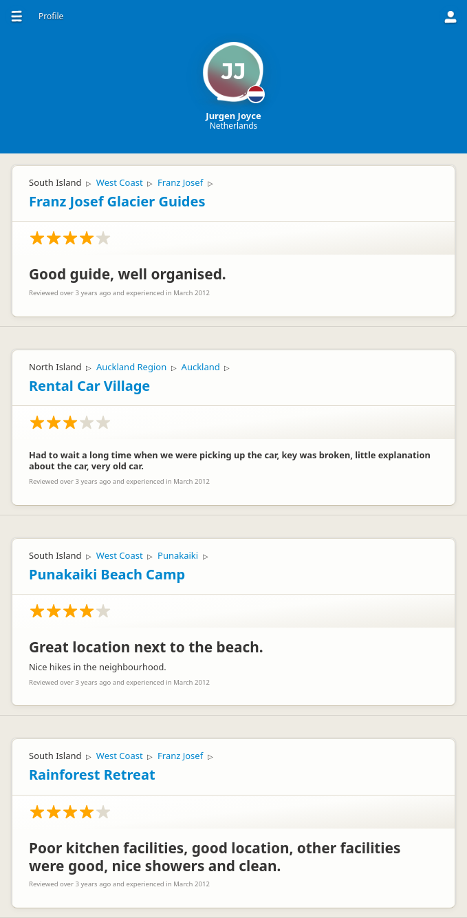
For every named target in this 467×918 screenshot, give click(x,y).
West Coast (119, 182)
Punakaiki (178, 555)
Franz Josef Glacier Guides (117, 201)
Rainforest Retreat (92, 774)
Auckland (201, 367)
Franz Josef (180, 182)
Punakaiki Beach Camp (107, 574)
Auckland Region (131, 367)
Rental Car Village (89, 385)
